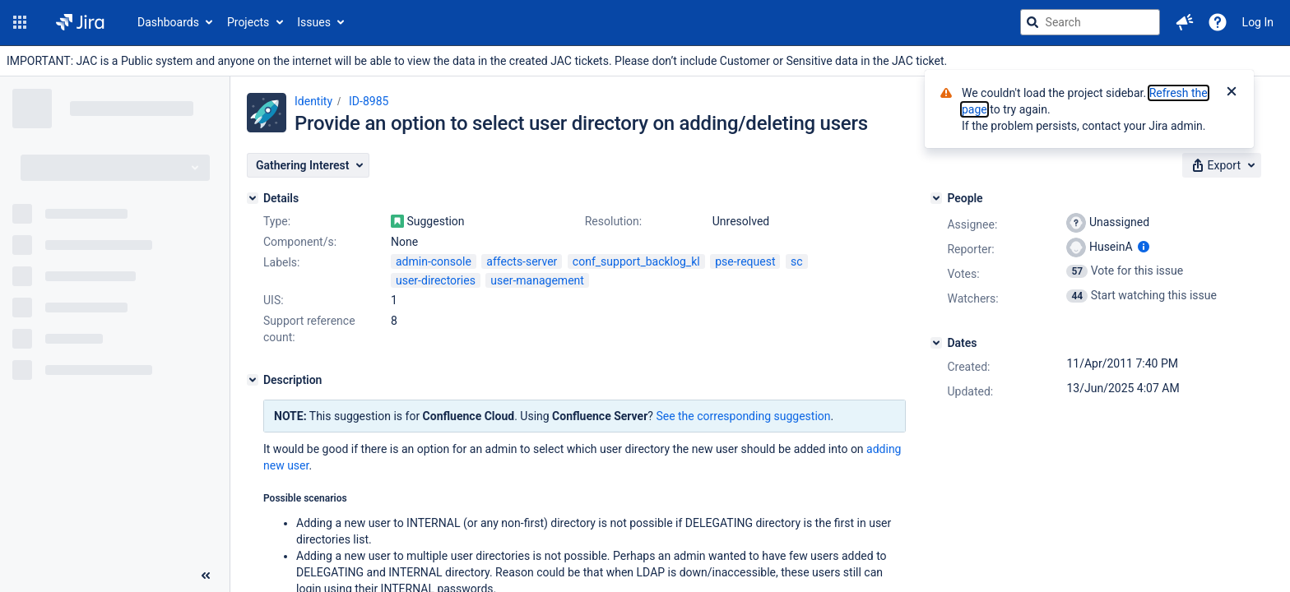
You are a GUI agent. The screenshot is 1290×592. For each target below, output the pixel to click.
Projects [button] (248, 22)
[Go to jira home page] (80, 22)
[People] (936, 198)
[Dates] (936, 343)
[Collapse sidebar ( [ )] (205, 575)
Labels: (281, 262)
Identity (313, 101)
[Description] (252, 380)
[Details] (252, 198)
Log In (1258, 22)
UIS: (273, 300)
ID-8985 (368, 101)
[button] (19, 22)
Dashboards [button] (168, 22)
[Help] (1217, 22)
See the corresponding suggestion (743, 416)
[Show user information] (1143, 246)
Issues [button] (314, 22)
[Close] (1231, 93)
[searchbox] (1090, 22)
